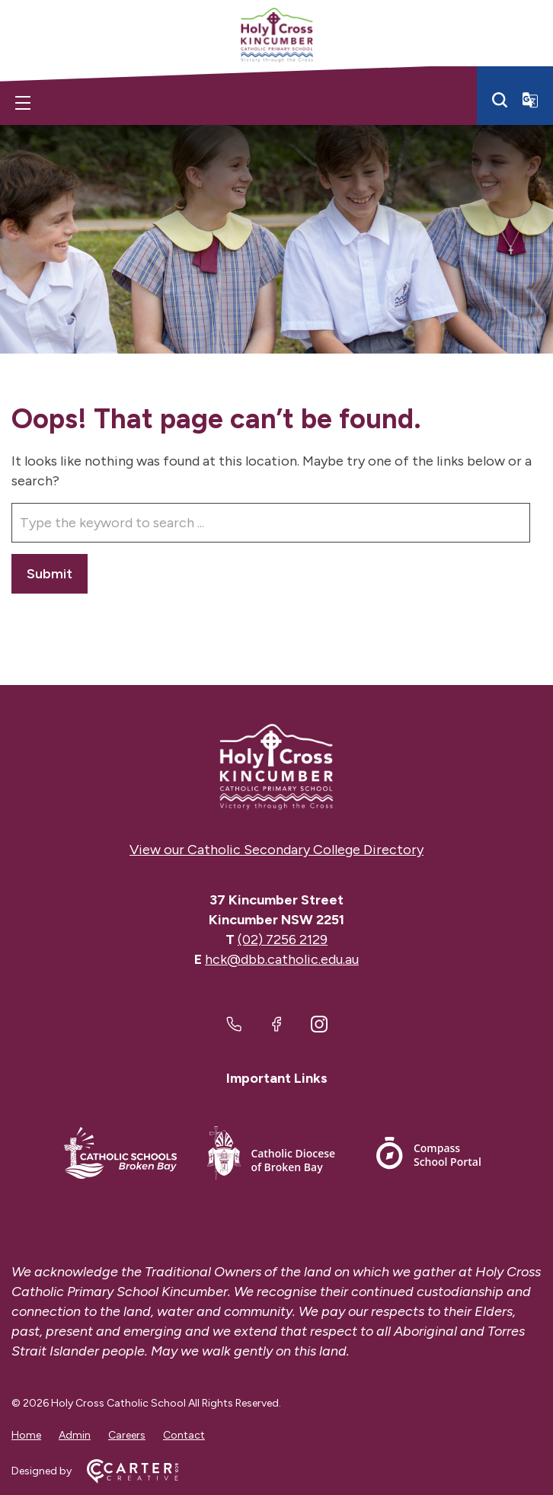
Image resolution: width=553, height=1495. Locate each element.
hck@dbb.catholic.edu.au (282, 959)
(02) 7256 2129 (283, 939)
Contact (184, 1435)
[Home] (276, 767)
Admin (75, 1435)
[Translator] (530, 100)
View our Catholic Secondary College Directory (276, 849)
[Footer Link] (120, 1155)
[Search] (499, 100)
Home (26, 1435)
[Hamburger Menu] (22, 103)
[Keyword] (270, 523)
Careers (126, 1435)
